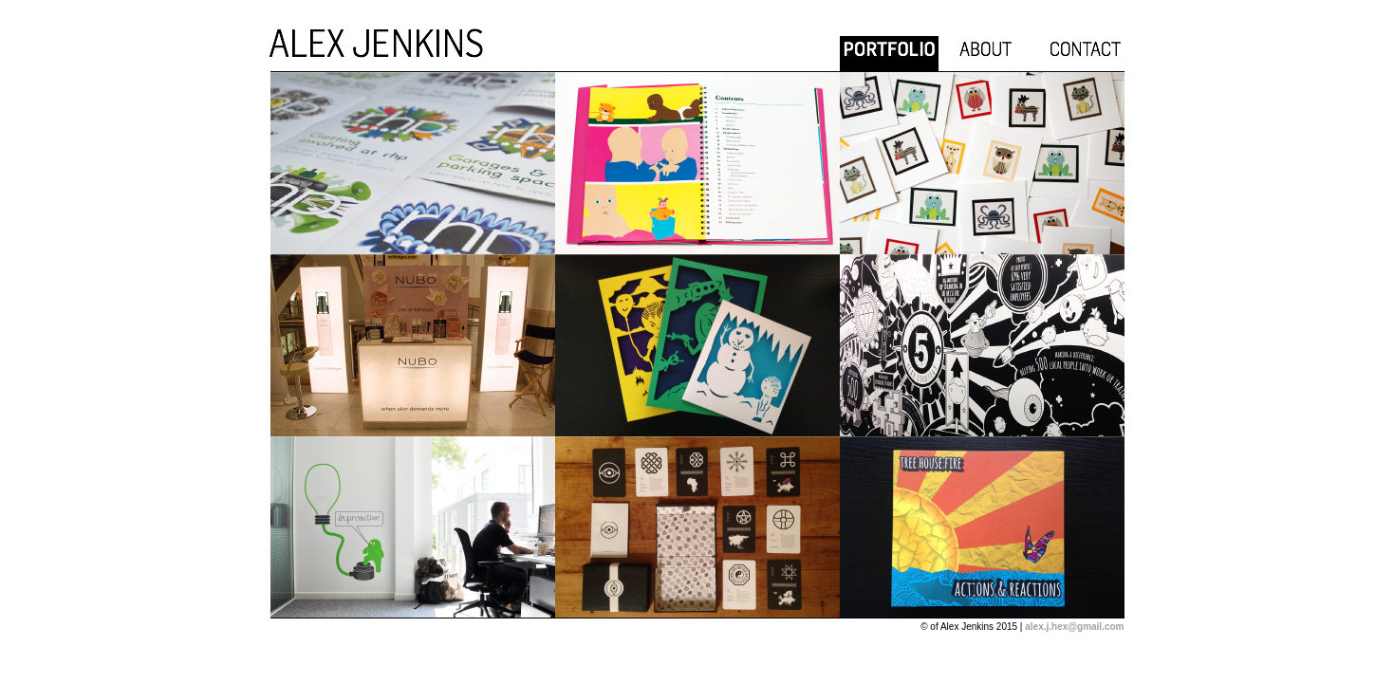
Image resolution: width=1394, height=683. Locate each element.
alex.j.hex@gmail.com (1074, 626)
